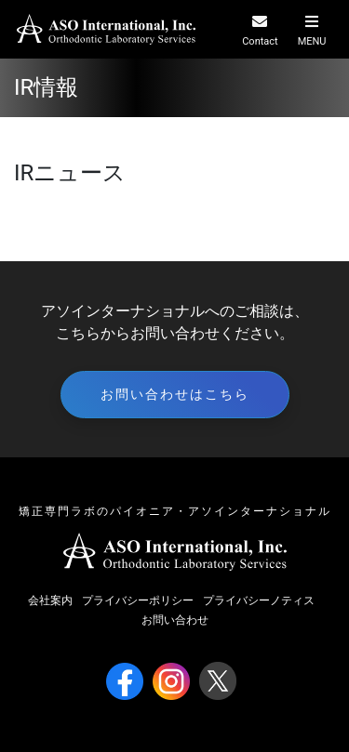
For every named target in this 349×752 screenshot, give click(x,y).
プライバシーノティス (259, 600)
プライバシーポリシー (138, 600)
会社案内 (50, 600)
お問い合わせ (174, 620)
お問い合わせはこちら (175, 394)
